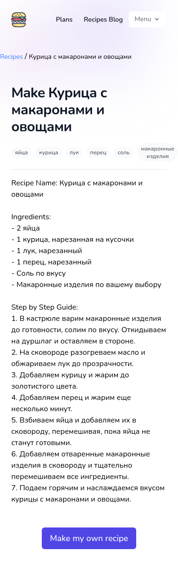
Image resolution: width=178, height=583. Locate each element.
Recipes (11, 56)
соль (123, 152)
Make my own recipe (89, 538)
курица (48, 152)
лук (74, 152)
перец (98, 152)
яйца (21, 152)
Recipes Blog (103, 19)
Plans (64, 19)
